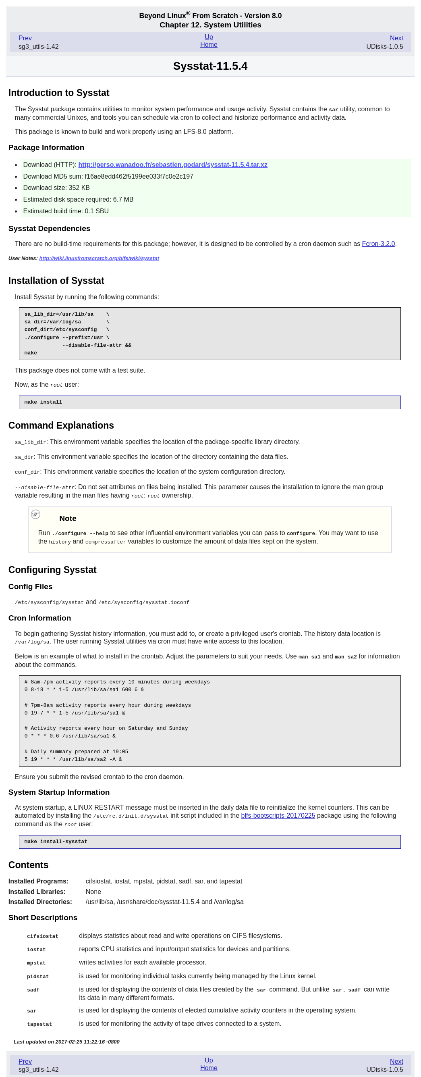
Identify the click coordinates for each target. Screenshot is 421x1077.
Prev (25, 38)
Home (209, 44)
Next (396, 38)
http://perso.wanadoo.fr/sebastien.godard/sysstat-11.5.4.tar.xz (173, 164)
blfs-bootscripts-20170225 (278, 810)
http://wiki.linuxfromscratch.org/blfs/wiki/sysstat (99, 258)
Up (209, 36)
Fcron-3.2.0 (378, 243)
